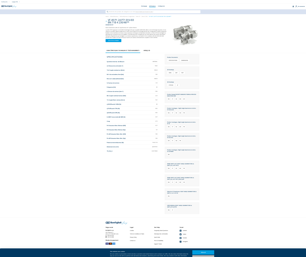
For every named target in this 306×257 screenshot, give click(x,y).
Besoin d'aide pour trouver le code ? (144, 11)
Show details (113, 254)
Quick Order (157, 237)
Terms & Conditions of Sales (137, 234)
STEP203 (171, 85)
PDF (182, 72)
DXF (176, 72)
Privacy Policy (133, 237)
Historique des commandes (161, 234)
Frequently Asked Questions (161, 230)
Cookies (132, 230)
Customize (203, 249)
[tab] (123, 50)
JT (177, 85)
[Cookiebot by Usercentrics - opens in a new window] (100, 254)
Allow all (203, 244)
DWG (170, 72)
